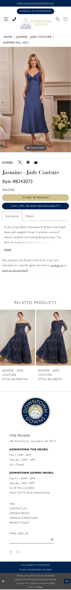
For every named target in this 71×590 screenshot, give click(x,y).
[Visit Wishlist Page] (65, 18)
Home (8, 37)
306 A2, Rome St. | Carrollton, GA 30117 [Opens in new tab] (32, 441)
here (40, 587)
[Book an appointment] (36, 11)
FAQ (12, 504)
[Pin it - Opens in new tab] (28, 163)
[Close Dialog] (3, 581)
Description (12, 216)
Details (30, 216)
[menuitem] (6, 18)
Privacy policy (19, 523)
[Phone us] (14, 18)
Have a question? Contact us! (35, 3)
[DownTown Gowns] (35, 23)
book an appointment (15, 270)
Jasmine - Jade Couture (33, 37)
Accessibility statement (35, 565)
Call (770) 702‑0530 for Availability (35, 206)
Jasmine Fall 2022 (16, 42)
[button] (6, 18)
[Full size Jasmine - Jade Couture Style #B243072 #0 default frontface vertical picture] (35, 99)
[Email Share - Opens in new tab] (35, 162)
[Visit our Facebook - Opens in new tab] (10, 553)
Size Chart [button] (9, 189)
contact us (57, 265)
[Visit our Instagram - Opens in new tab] (18, 553)
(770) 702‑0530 (19, 436)
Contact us (17, 509)
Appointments (19, 513)
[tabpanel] (35, 99)
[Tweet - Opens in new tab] (20, 162)
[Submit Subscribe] (51, 541)
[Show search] (58, 18)
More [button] (8, 250)
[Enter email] (31, 541)
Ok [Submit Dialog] (67, 581)
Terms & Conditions (23, 518)
